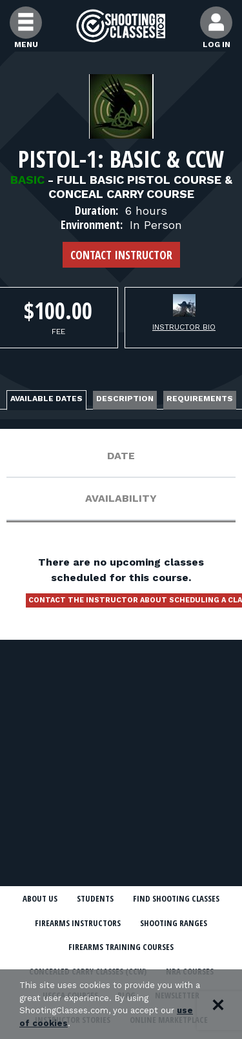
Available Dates (46, 398)
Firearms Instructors (78, 923)
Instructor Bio (184, 326)
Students (95, 898)
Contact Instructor (121, 254)
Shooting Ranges (173, 923)
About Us (40, 898)
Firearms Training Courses (121, 947)
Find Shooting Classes (176, 898)
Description (125, 398)
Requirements (199, 398)
